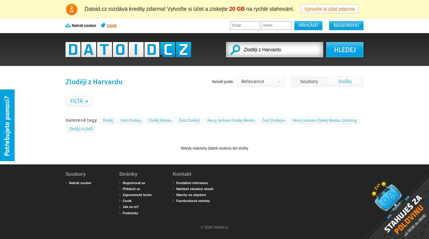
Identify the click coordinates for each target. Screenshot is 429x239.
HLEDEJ (345, 50)
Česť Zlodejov (273, 120)
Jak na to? (129, 206)
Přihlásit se (129, 188)
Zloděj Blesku (160, 120)
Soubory (309, 81)
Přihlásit (308, 25)
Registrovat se (132, 182)
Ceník (109, 25)
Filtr (77, 101)
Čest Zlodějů (189, 120)
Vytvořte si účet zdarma (329, 9)
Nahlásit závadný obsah (193, 188)
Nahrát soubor (81, 25)
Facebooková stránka (191, 200)
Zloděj (107, 120)
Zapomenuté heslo (135, 194)
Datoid (128, 49)
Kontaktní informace (190, 182)
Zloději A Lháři (81, 129)
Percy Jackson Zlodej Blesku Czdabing (325, 120)
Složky (345, 81)
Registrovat (346, 25)
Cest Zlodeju (131, 120)
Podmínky (128, 212)
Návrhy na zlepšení (189, 194)
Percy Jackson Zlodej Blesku (231, 120)
